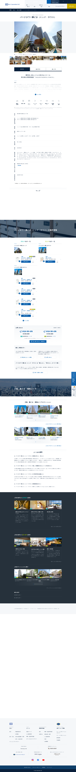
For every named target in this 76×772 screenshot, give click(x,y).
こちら (45, 460)
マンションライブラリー (60, 6)
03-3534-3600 (26, 307)
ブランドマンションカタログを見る (53, 563)
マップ (30, 310)
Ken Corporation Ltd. (12, 4)
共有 (73, 395)
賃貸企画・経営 (47, 734)
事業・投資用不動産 (30, 736)
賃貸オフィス (29, 731)
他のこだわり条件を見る (56, 500)
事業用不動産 (38, 1)
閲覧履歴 (63, 2)
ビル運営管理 (29, 734)
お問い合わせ (71, 6)
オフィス (32, 1)
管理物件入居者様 (55, 2)
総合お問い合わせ (26, 767)
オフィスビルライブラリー (31, 738)
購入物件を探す (17, 573)
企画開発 (46, 741)
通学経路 (25, 150)
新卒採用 (58, 737)
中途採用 (58, 740)
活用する (41, 5)
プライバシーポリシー (36, 767)
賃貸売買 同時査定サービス (33, 435)
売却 (45, 739)
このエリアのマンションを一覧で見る (53, 397)
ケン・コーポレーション (61, 735)
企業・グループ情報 (46, 1)
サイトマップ (51, 767)
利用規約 (44, 767)
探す (27, 5)
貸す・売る (12, 736)
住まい (27, 1)
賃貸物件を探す (17, 570)
